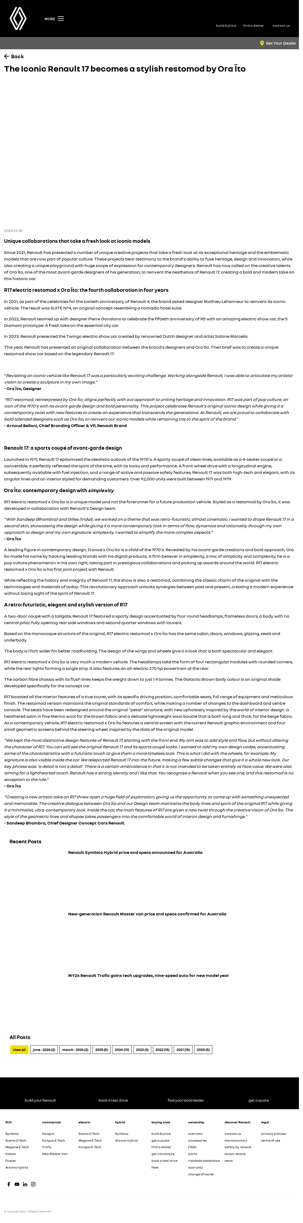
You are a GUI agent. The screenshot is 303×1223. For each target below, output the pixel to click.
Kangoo (48, 1134)
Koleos (10, 1154)
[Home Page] (18, 18)
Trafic (47, 1147)
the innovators (236, 1140)
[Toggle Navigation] (54, 18)
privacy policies (273, 1134)
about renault (235, 1154)
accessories (197, 1140)
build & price (161, 1134)
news (229, 1160)
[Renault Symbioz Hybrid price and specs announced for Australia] (149, 878)
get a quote (160, 1140)
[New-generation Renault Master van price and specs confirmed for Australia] (149, 939)
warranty (195, 1167)
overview (195, 1134)
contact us (233, 1134)
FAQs (192, 1147)
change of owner (201, 1174)
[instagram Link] (33, 1184)
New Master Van (55, 1154)
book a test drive (165, 1160)
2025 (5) (101, 1049)
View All (19, 1049)
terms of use (270, 1140)
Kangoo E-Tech (53, 1140)
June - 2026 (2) (44, 1049)
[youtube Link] (17, 1184)
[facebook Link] (8, 1184)
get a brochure (163, 1154)
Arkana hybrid (16, 1167)
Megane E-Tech (17, 1147)
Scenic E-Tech (15, 1140)
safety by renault (238, 1147)
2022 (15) (162, 1049)
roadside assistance (204, 1160)
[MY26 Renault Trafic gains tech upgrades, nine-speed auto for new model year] (149, 1001)
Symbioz (12, 1134)
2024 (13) (122, 1049)
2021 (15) (183, 1049)
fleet (155, 1167)
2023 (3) (142, 1049)
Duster (10, 1160)
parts (192, 1154)
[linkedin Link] (25, 1184)
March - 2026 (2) (75, 1049)
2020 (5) (203, 1049)
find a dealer (161, 1147)
